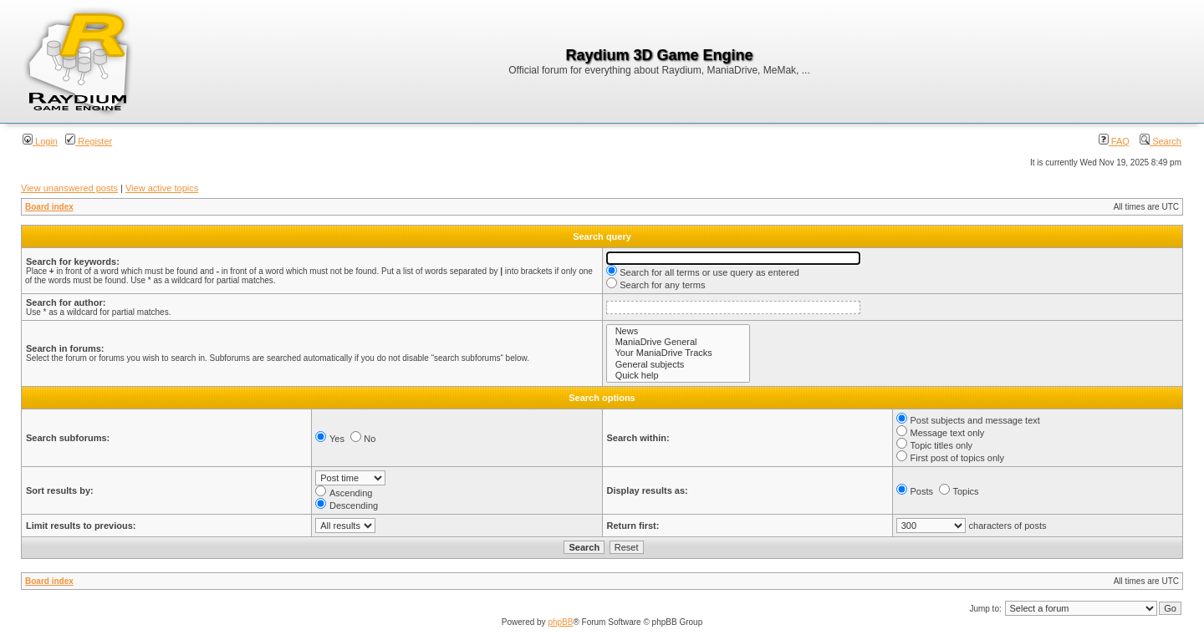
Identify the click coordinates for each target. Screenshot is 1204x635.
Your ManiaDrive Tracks (678, 353)
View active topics (161, 188)
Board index (49, 206)
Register (88, 141)
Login (40, 141)
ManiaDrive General (678, 342)
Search (1160, 141)
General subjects (678, 364)
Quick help (678, 375)
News (678, 331)
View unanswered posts (69, 188)
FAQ (1114, 141)
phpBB (560, 622)
